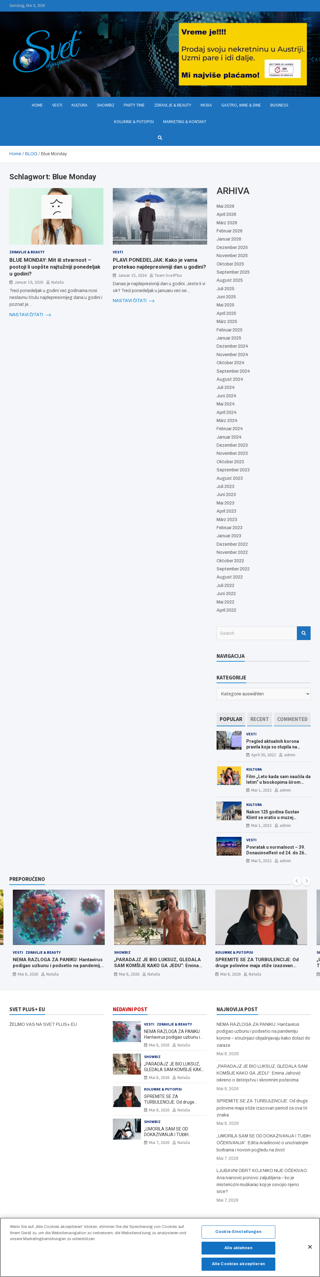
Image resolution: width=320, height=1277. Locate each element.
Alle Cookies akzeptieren (238, 1267)
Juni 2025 (226, 297)
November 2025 (232, 255)
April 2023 (226, 511)
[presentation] (296, 881)
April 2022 (226, 610)
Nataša (57, 282)
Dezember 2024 (232, 346)
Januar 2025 (229, 338)
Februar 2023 (229, 527)
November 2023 (232, 453)
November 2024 (232, 354)
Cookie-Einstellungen (238, 1235)
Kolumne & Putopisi (134, 121)
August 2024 (230, 379)
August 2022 (230, 577)
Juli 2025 (225, 288)
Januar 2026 (229, 239)
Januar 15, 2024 (132, 275)
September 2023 (233, 470)
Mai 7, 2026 (159, 1142)
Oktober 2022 (230, 561)
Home (37, 105)
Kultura (80, 105)
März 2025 (227, 321)
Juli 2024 (226, 387)
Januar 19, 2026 (28, 282)
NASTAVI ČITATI (30, 314)
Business (279, 105)
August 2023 (230, 478)
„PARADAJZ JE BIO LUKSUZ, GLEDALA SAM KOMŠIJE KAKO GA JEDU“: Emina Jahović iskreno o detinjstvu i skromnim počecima (157, 969)
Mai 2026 (225, 206)
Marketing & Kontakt (184, 121)
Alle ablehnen (238, 1251)
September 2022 (233, 569)
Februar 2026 (229, 231)
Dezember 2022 (232, 544)
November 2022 (232, 552)
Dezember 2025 (232, 247)
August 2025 (230, 280)
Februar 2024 (230, 428)
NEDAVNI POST (130, 1009)
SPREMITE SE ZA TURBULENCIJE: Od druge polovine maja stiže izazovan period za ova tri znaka (257, 965)
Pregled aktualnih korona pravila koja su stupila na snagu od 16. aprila (272, 747)
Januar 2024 (229, 437)
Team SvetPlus (168, 275)
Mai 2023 (225, 503)
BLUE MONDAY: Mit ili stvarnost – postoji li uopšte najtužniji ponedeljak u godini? (54, 267)
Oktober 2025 (230, 264)
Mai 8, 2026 (28, 973)
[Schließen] (310, 1250)
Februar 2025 (229, 330)
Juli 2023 (225, 486)
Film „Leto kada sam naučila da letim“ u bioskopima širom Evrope (278, 782)
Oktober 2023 (230, 462)
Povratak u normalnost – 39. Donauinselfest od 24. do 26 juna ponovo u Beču (275, 853)
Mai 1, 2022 (261, 790)
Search (304, 633)
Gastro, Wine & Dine (241, 105)
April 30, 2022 (263, 755)
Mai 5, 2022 (261, 860)
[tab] (231, 719)
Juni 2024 (226, 396)
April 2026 (226, 214)
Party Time (134, 105)
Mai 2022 (225, 602)
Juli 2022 (225, 585)
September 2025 (233, 272)
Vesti (57, 105)
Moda (206, 105)
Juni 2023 (226, 494)
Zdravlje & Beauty (172, 105)
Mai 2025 (225, 305)
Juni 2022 (226, 593)
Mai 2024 (226, 404)
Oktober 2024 (230, 362)
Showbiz (105, 105)
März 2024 (227, 420)
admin (289, 755)
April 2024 (227, 412)
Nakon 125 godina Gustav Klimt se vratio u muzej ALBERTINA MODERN (272, 817)
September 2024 (233, 371)
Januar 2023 (229, 536)
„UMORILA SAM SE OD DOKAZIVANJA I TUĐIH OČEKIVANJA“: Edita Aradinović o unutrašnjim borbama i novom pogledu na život (264, 1143)
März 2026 (227, 223)
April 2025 (226, 313)
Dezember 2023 (232, 445)
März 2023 (227, 519)
